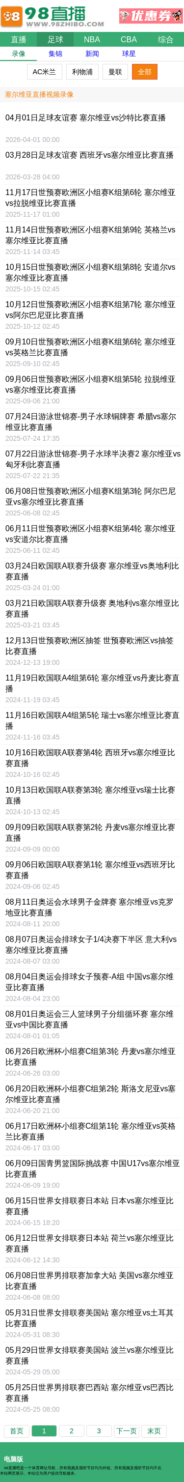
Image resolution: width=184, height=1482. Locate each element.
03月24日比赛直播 (92, 571)
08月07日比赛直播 (91, 944)
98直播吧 (54, 12)
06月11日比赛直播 (90, 533)
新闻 (92, 53)
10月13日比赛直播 (90, 795)
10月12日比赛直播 (90, 309)
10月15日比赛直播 (90, 272)
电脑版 (13, 1459)
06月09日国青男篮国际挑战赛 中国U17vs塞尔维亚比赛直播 (92, 1168)
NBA (92, 39)
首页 (17, 1431)
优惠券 (151, 13)
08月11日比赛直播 (89, 907)
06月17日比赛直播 (90, 1131)
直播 (18, 39)
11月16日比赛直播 (92, 720)
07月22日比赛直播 (93, 459)
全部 (145, 72)
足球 (55, 39)
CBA (129, 39)
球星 (129, 53)
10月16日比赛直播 (90, 758)
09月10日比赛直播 (90, 347)
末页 (154, 1431)
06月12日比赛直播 (89, 1243)
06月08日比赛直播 (90, 496)
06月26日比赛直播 (90, 1056)
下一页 (126, 1431)
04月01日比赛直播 (85, 118)
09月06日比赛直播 (90, 384)
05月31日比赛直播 (89, 1318)
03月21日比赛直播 (92, 608)
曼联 (115, 72)
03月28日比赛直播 (89, 155)
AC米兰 (44, 72)
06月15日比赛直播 (89, 1206)
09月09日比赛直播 (90, 832)
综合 (166, 39)
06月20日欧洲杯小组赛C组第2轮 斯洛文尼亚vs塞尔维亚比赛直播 (90, 1094)
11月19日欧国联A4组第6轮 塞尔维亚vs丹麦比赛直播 (92, 683)
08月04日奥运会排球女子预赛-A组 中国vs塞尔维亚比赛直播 (89, 982)
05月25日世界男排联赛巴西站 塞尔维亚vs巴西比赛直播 (89, 1392)
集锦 (55, 53)
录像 (19, 53)
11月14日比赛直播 (90, 235)
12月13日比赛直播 (89, 646)
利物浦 (82, 72)
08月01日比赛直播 (89, 1019)
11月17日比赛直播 (90, 197)
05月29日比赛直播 (89, 1355)
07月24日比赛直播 (90, 421)
